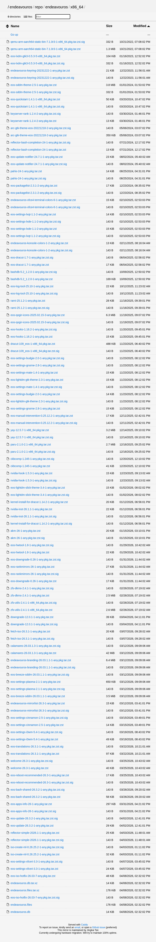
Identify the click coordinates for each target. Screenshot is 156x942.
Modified (141, 26)
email (77, 927)
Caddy (84, 924)
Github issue (98, 927)
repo (39, 7)
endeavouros (21, 7)
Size (109, 26)
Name (15, 26)
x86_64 (77, 7)
